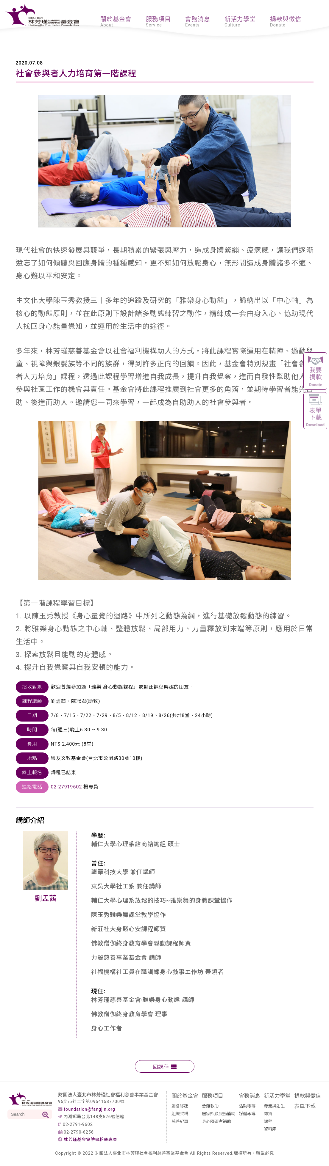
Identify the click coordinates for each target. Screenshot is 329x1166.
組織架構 (179, 1113)
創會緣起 (179, 1105)
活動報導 (247, 1105)
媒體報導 (247, 1113)
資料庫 (270, 1129)
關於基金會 (116, 18)
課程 (268, 1121)
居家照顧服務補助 (218, 1113)
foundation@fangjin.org (89, 1109)
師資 (268, 1113)
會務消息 (197, 18)
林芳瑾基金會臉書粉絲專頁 (90, 1139)
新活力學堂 (240, 18)
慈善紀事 (179, 1121)
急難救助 (210, 1105)
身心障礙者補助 (216, 1121)
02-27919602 (66, 787)
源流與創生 (274, 1105)
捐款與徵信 (285, 18)
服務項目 (158, 18)
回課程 (165, 1066)
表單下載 (305, 1106)
